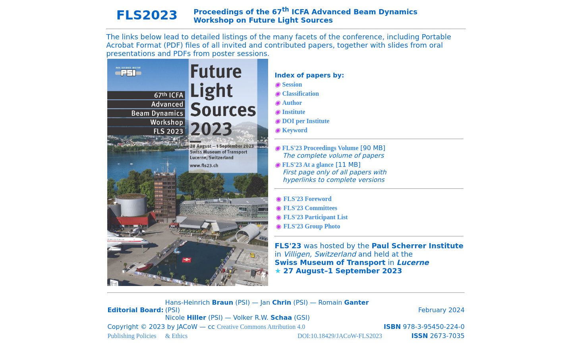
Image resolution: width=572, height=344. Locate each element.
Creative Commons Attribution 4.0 (261, 326)
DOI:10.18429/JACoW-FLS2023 (340, 335)
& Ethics (176, 335)
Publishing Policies (131, 335)
